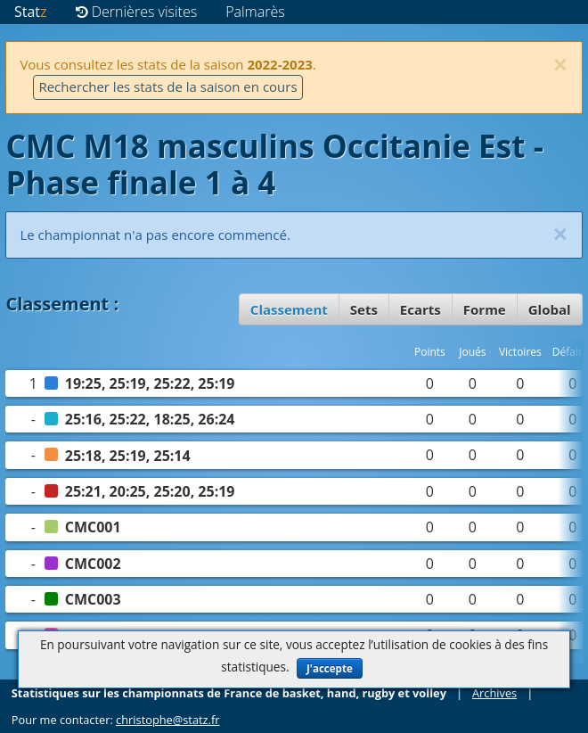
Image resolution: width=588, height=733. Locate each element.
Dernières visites (137, 11)
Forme (484, 309)
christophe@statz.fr (167, 720)
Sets (364, 309)
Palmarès (255, 11)
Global (549, 309)
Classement (289, 309)
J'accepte (329, 668)
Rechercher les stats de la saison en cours (167, 86)
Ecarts (420, 309)
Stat (30, 11)
